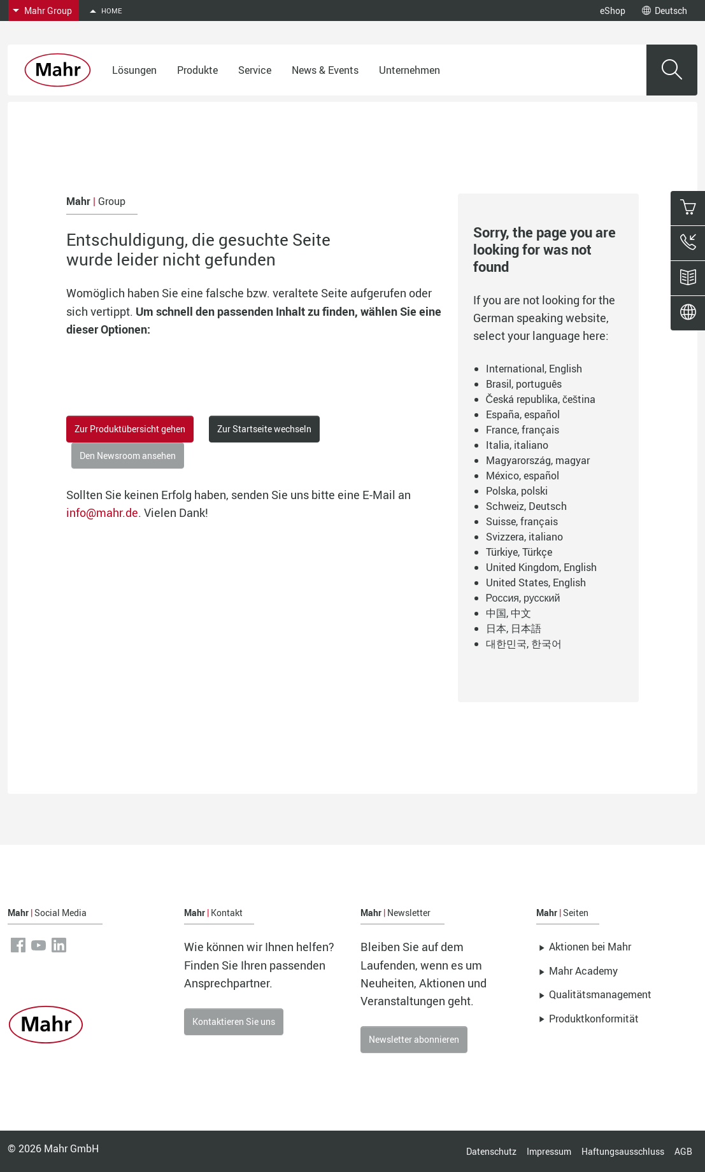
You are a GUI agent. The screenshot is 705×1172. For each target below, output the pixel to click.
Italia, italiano (517, 445)
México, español (522, 476)
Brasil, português (524, 384)
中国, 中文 (508, 613)
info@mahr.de (102, 512)
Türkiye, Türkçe (519, 552)
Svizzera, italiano (524, 537)
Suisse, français (522, 521)
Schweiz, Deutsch (526, 506)
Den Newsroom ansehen (128, 455)
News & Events (325, 70)
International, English (534, 369)
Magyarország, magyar (538, 460)
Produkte (197, 70)
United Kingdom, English (541, 567)
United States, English (536, 582)
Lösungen (134, 70)
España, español (523, 414)
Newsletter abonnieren (414, 1039)
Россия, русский (523, 598)
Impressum (549, 1151)
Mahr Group (48, 10)
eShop (612, 10)
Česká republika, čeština (541, 399)
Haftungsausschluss (622, 1151)
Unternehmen (409, 70)
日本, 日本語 (513, 628)
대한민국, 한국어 (524, 644)
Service (254, 70)
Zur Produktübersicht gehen (130, 429)
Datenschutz (491, 1151)
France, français (522, 430)
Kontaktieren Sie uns (233, 1021)
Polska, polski (517, 491)
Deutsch (664, 10)
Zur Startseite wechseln (264, 429)
